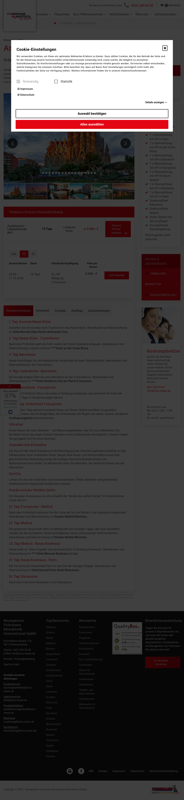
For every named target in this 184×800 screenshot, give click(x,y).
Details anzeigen (154, 102)
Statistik (63, 81)
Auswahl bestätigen (92, 113)
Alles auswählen (92, 124)
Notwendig (27, 81)
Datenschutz (25, 94)
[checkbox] (18, 81)
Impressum (25, 88)
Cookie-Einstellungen (36, 49)
